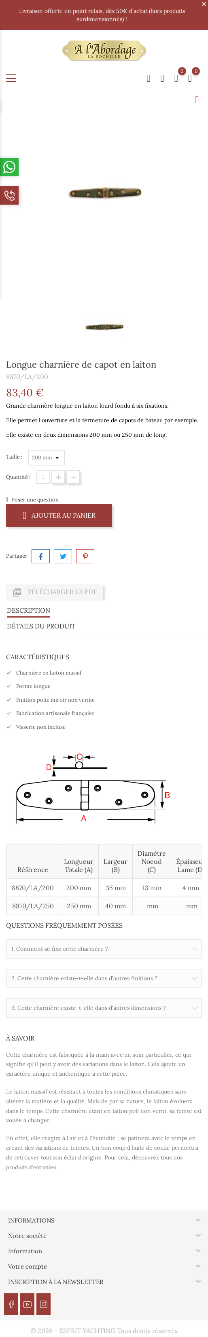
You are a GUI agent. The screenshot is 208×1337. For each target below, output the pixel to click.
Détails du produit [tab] (41, 626)
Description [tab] (28, 610)
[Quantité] (43, 477)
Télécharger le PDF (54, 592)
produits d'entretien (31, 1167)
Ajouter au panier (59, 515)
